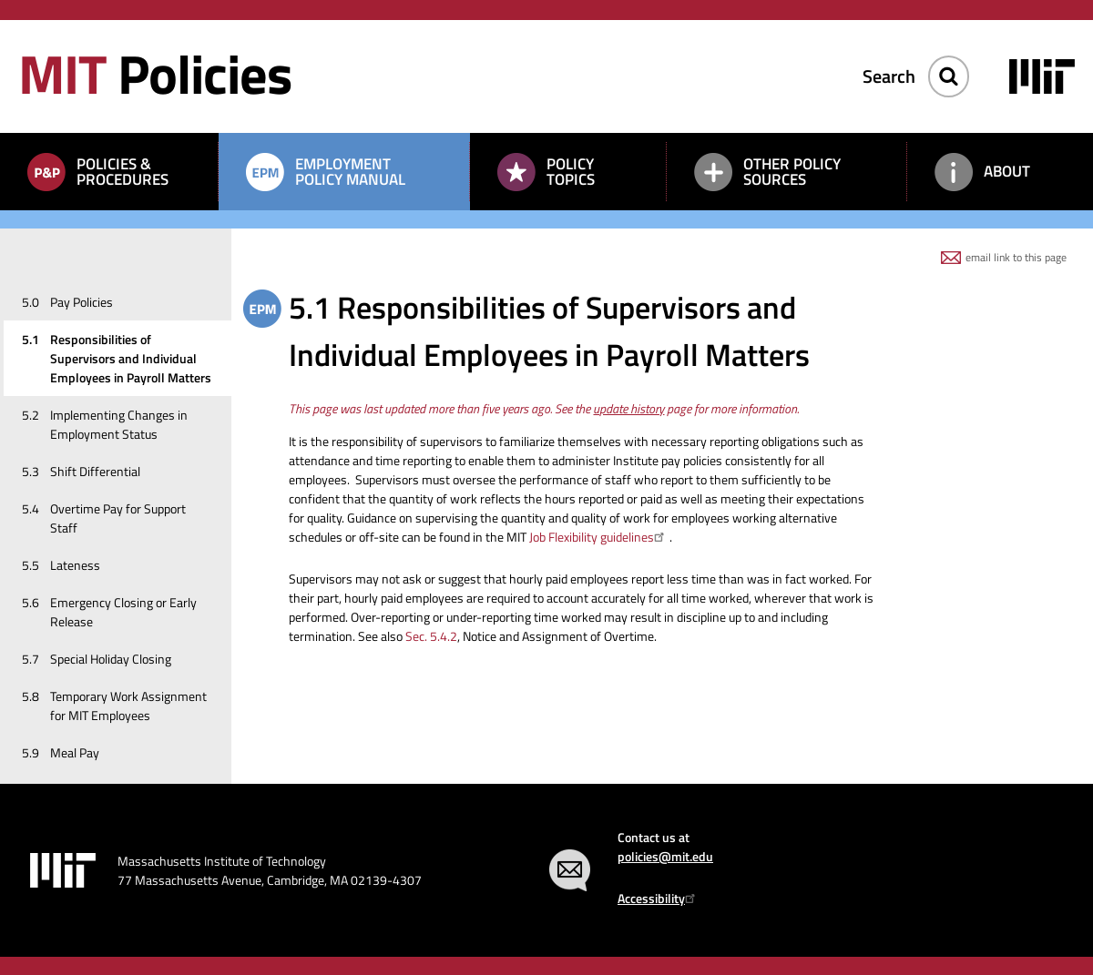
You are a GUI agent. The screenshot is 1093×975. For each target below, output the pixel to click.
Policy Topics (570, 171)
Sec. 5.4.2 (431, 635)
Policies (154, 73)
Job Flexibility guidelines (599, 536)
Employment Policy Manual (350, 171)
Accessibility (659, 898)
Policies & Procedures (123, 171)
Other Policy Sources (792, 171)
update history (628, 408)
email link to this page (1016, 257)
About (1007, 171)
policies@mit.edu (665, 856)
